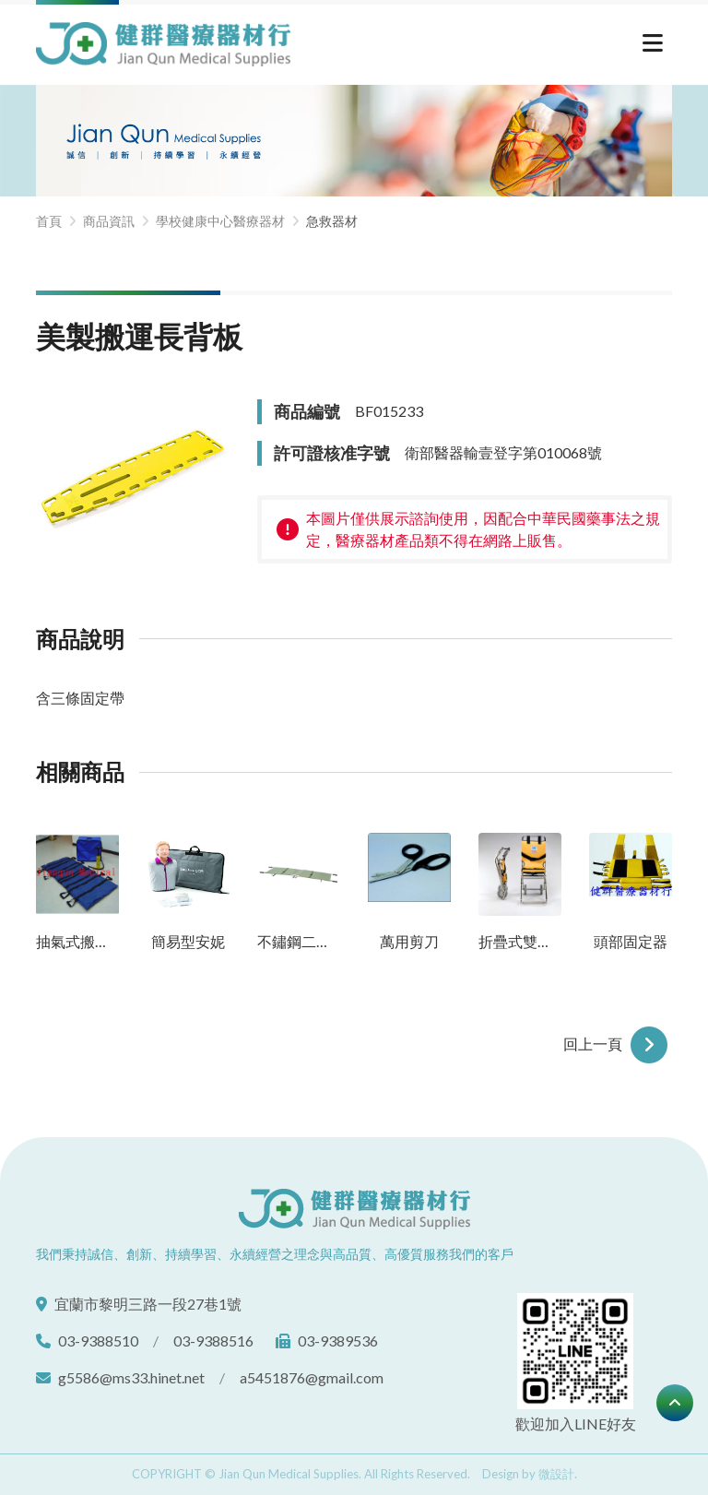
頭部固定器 (630, 941)
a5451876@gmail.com (312, 1377)
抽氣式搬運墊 (77, 941)
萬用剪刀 (409, 941)
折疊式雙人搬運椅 (519, 941)
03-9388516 (213, 1340)
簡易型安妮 (188, 941)
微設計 (556, 1473)
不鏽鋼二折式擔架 (298, 941)
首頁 (49, 221)
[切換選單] (652, 45)
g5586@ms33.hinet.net (131, 1377)
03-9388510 (98, 1340)
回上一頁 (617, 1043)
